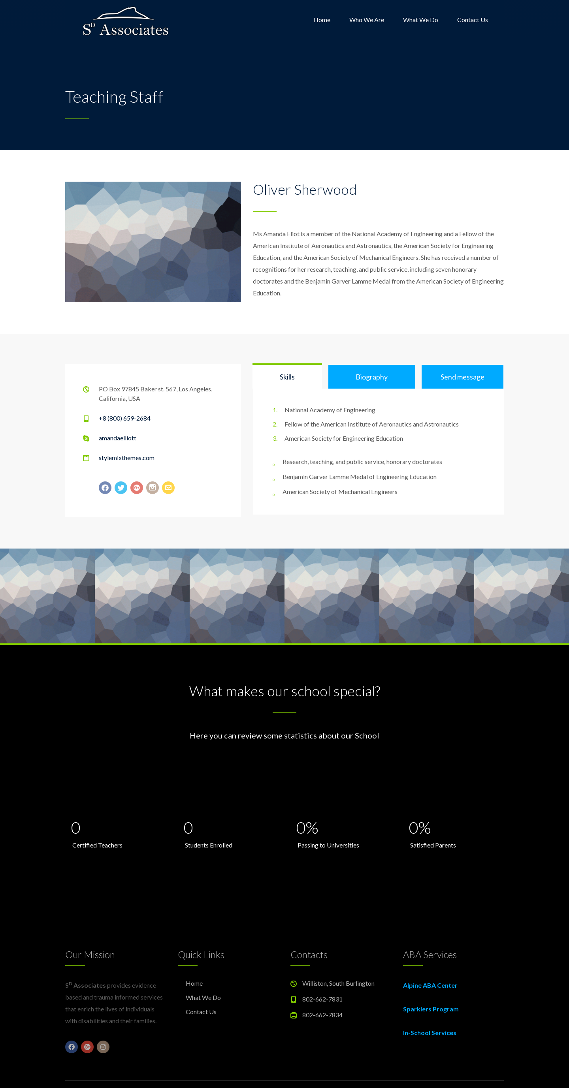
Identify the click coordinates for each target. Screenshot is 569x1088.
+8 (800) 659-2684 (125, 418)
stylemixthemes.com (126, 457)
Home (321, 19)
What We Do (420, 19)
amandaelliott (117, 438)
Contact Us (472, 19)
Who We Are (366, 19)
